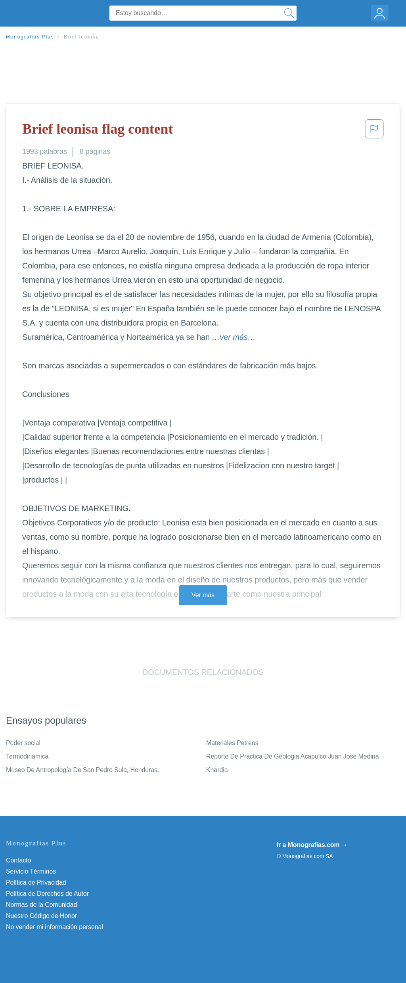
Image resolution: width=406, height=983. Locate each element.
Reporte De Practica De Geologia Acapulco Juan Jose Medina (292, 756)
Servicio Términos (31, 871)
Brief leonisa (81, 37)
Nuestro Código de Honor (41, 915)
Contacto (18, 860)
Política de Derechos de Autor (47, 893)
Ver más (203, 595)
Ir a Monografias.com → (312, 844)
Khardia (217, 769)
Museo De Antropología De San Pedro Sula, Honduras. (82, 769)
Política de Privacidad (36, 882)
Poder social (23, 743)
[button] (374, 131)
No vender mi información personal (54, 927)
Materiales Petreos (232, 743)
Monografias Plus (30, 37)
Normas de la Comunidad (41, 904)
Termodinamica (27, 756)
